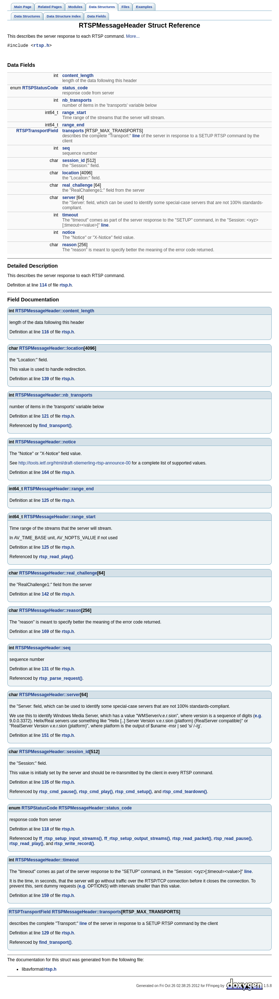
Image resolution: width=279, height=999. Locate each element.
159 (45, 896)
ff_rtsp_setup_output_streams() (137, 839)
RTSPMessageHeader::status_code (95, 809)
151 (45, 736)
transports (73, 131)
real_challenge (77, 186)
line (136, 136)
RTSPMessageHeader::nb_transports (53, 396)
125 (45, 501)
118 (45, 830)
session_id (73, 161)
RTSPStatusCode (40, 89)
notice (68, 233)
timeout (70, 216)
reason (69, 245)
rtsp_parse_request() (60, 679)
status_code (75, 89)
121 (45, 417)
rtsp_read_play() (56, 557)
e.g (258, 716)
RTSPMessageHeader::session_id (54, 752)
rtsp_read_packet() (191, 839)
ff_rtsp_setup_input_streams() (70, 839)
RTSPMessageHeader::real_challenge (58, 574)
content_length (77, 76)
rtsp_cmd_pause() (57, 792)
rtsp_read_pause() (232, 839)
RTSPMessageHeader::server (49, 695)
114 (43, 286)
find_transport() (55, 426)
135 (45, 783)
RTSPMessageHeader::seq (42, 648)
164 (45, 473)
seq (66, 149)
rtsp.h (41, 46)
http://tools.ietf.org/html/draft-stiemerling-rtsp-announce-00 (75, 464)
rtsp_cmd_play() (96, 792)
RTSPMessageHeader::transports (86, 912)
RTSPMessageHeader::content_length (54, 311)
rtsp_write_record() (74, 844)
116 (45, 333)
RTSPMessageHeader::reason (50, 611)
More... (133, 36)
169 (45, 632)
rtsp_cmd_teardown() (185, 792)
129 (45, 934)
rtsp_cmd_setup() (133, 792)
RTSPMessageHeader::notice (45, 443)
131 (45, 670)
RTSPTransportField (37, 131)
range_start (74, 113)
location (70, 173)
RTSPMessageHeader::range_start (60, 517)
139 (45, 379)
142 (45, 595)
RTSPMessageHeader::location (51, 349)
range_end (73, 126)
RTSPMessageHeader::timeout (47, 861)
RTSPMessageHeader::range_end (59, 489)
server (68, 198)
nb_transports (77, 101)
